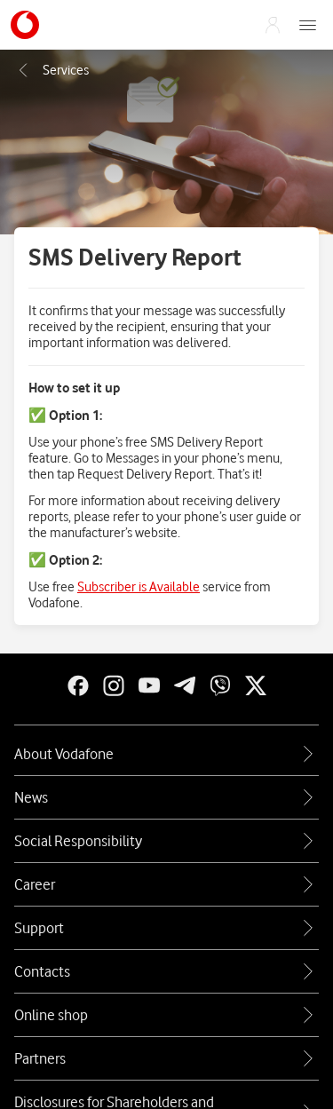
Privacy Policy (96, 1023)
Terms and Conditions (214, 1023)
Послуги (52, 70)
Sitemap (167, 1046)
